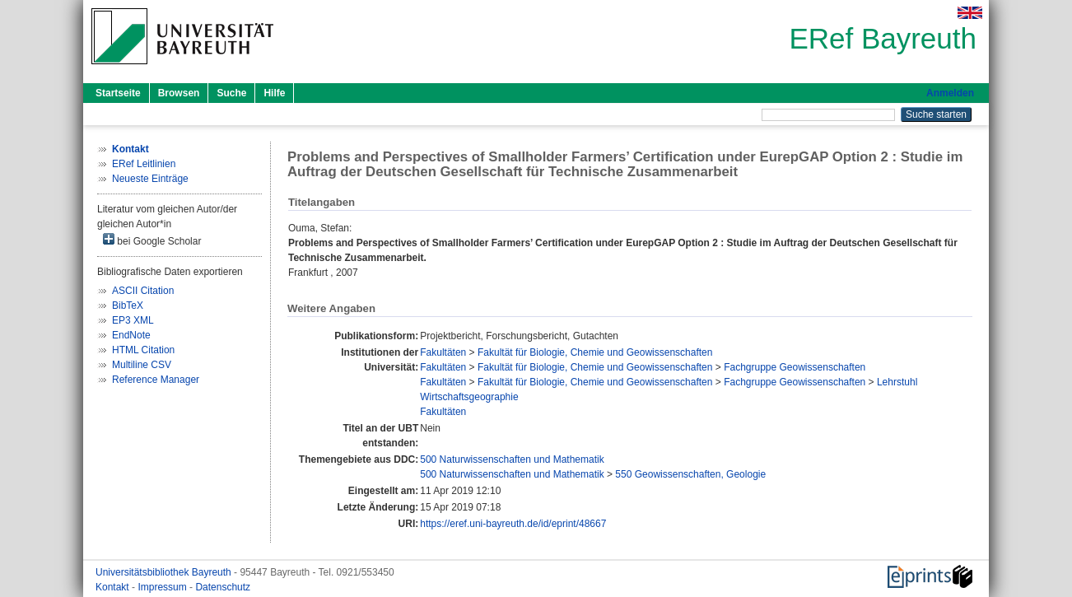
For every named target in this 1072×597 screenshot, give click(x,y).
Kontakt (114, 587)
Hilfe (274, 93)
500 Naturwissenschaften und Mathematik (512, 459)
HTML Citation (143, 350)
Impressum (163, 587)
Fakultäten (443, 352)
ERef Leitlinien (143, 164)
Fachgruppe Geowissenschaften (794, 367)
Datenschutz (222, 587)
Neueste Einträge (150, 178)
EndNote (131, 335)
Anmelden (950, 93)
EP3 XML (133, 320)
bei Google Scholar (152, 240)
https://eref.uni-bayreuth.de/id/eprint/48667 (513, 523)
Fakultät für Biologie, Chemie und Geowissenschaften (595, 352)
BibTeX (127, 305)
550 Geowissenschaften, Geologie (690, 474)
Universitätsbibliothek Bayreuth (165, 572)
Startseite (118, 93)
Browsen (179, 93)
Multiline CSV (141, 365)
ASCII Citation (143, 290)
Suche (231, 93)
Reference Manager (155, 379)
